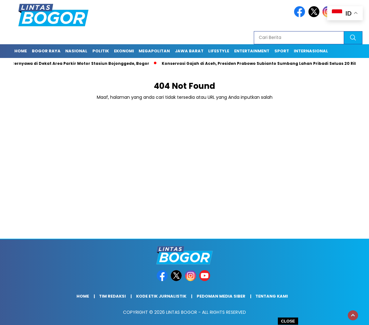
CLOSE (288, 321)
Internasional (311, 51)
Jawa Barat (189, 51)
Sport (281, 51)
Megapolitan (154, 51)
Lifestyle (218, 51)
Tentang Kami (271, 296)
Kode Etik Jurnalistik (161, 296)
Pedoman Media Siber (221, 296)
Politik (100, 51)
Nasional (76, 51)
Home (20, 51)
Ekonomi (124, 51)
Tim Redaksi (112, 296)
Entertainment (251, 51)
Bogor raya (46, 51)
